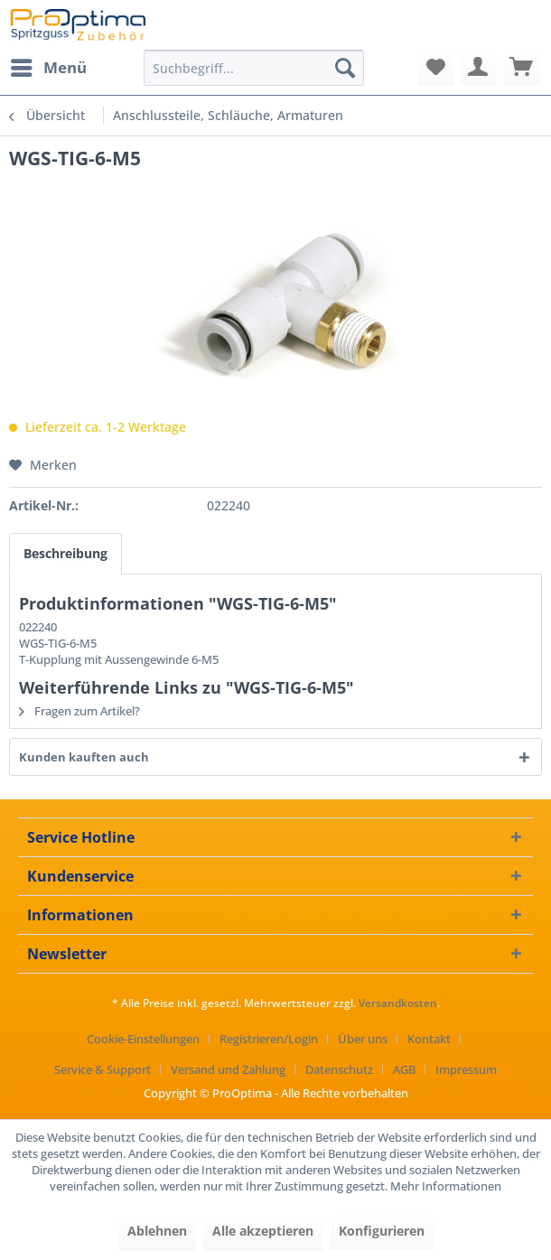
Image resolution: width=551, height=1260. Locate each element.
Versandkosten (398, 1003)
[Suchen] (345, 68)
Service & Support (102, 1069)
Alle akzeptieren (262, 1230)
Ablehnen (157, 1230)
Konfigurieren (382, 1230)
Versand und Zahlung (228, 1069)
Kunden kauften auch (84, 757)
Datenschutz (339, 1069)
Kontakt (429, 1039)
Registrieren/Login (268, 1039)
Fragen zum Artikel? (79, 711)
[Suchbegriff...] (254, 68)
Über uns (363, 1039)
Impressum (466, 1069)
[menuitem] (48, 68)
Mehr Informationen (445, 1186)
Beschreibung (65, 553)
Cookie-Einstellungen (143, 1039)
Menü (49, 65)
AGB (404, 1069)
